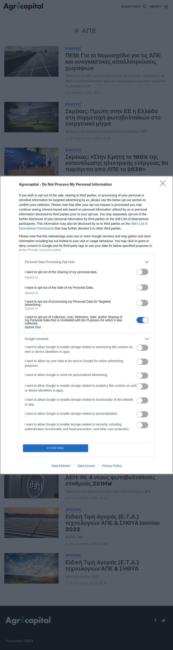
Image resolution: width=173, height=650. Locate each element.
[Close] (164, 184)
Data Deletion (61, 466)
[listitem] (86, 262)
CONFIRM (55, 448)
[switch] (142, 272)
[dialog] (86, 325)
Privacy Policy (112, 466)
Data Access (86, 466)
